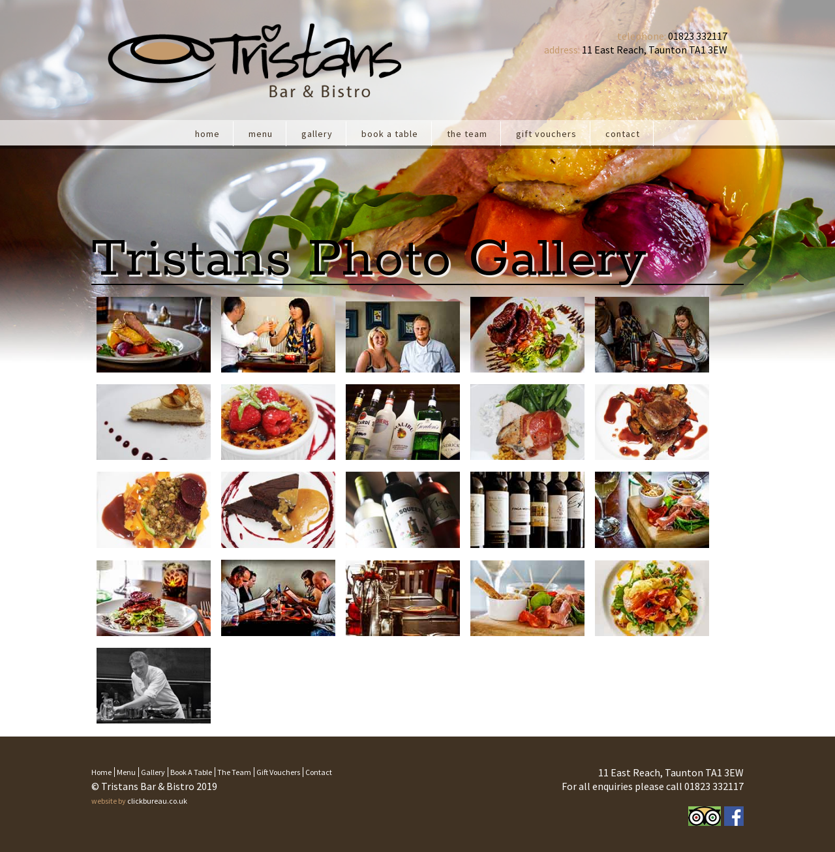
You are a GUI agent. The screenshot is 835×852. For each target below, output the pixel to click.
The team (467, 134)
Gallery (317, 134)
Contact (622, 134)
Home (207, 134)
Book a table (389, 134)
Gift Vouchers (546, 134)
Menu (261, 134)
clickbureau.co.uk (157, 801)
